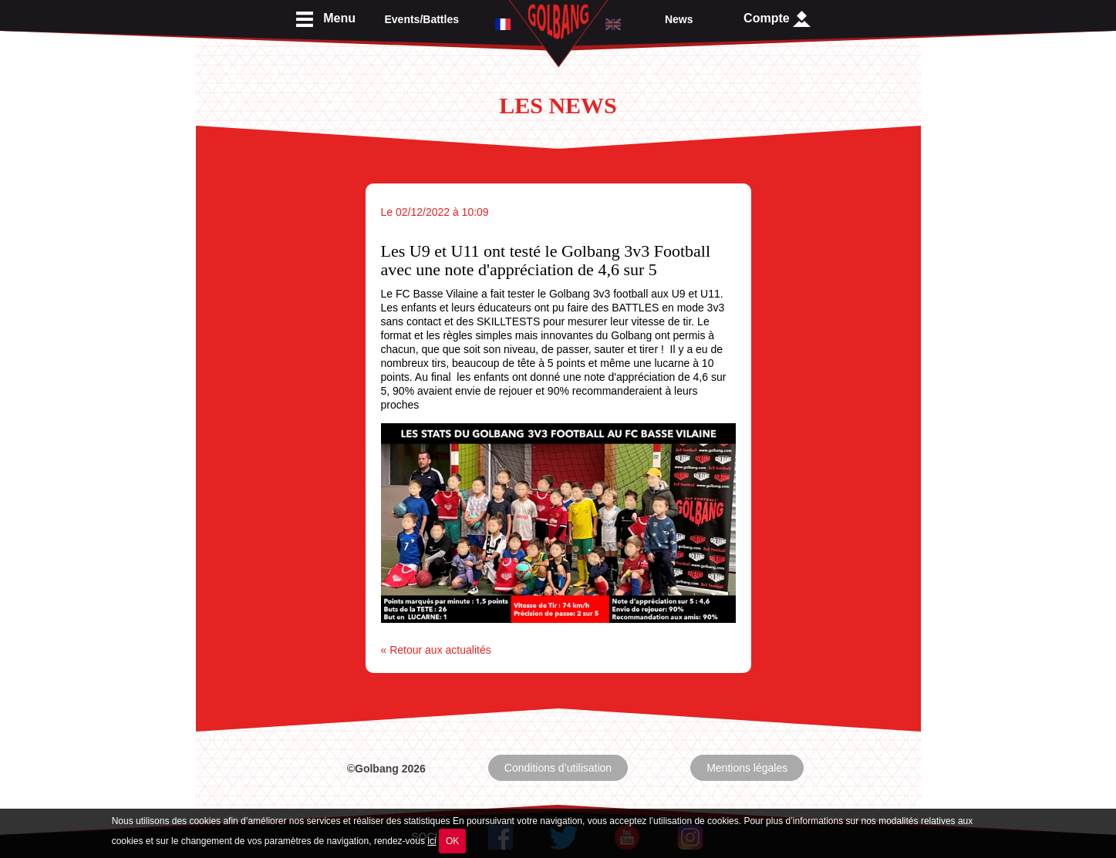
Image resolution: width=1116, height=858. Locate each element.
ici (431, 841)
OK (452, 841)
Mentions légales (746, 768)
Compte (776, 19)
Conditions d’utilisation (558, 768)
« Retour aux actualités (436, 650)
